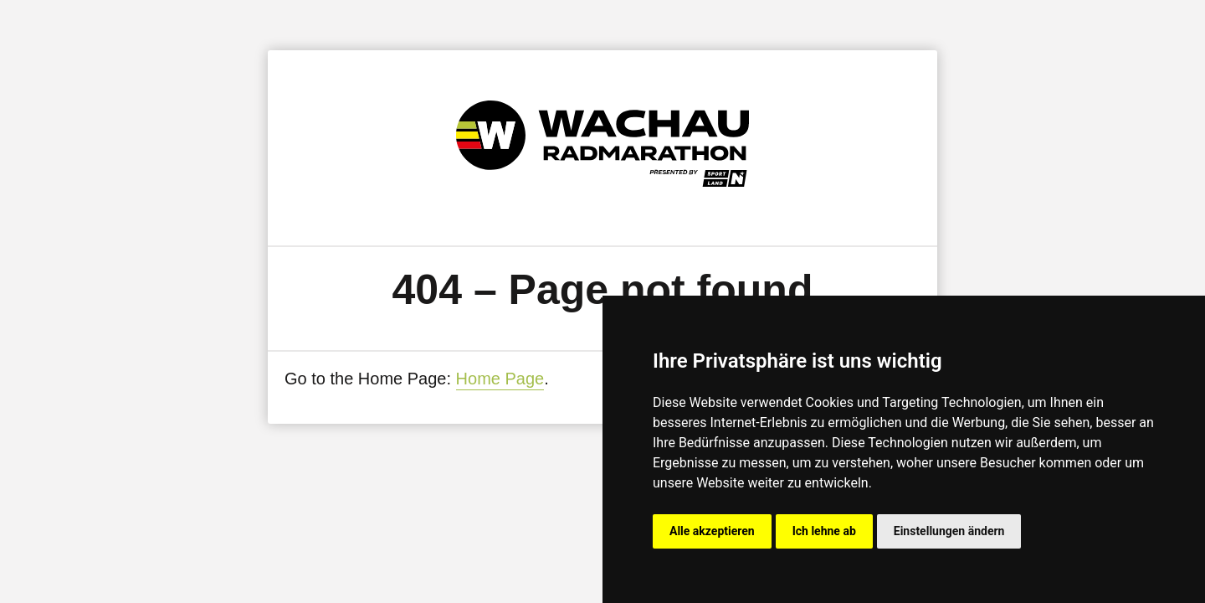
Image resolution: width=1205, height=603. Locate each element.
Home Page (500, 378)
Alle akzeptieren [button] (712, 531)
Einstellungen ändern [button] (949, 531)
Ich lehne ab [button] (824, 531)
